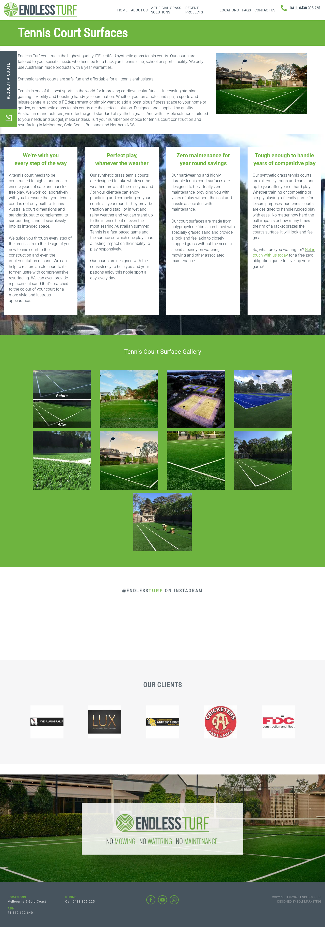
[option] (56, 725)
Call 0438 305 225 (80, 904)
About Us (139, 10)
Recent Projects (194, 10)
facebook (150, 902)
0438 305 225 (305, 8)
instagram (174, 902)
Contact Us (264, 10)
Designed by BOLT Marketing (299, 904)
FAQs (246, 10)
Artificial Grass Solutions (166, 10)
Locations (229, 10)
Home (122, 10)
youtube (162, 902)
